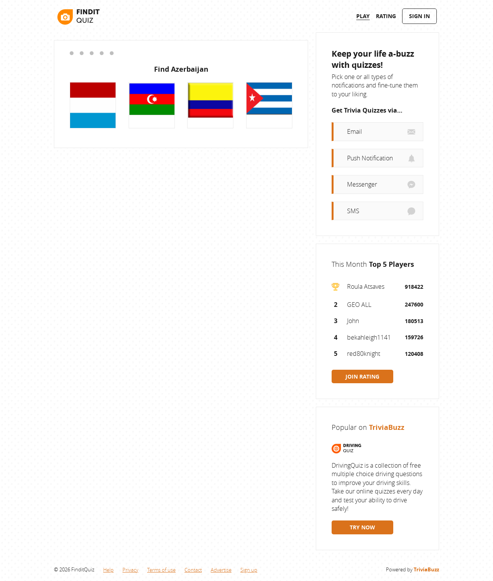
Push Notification (370, 158)
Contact (193, 569)
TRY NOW (362, 527)
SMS (353, 211)
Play (363, 16)
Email (354, 131)
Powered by (412, 569)
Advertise (221, 569)
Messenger (362, 184)
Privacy (130, 569)
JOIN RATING (362, 376)
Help (108, 569)
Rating (386, 16)
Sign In (419, 16)
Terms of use (161, 569)
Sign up (248, 569)
